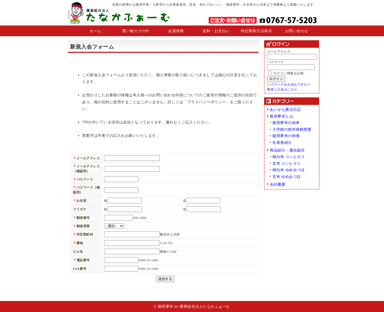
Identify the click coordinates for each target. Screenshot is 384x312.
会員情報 (176, 31)
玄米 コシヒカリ (286, 163)
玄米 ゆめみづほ (286, 176)
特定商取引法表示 (256, 31)
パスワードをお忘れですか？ (289, 84)
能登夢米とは (281, 116)
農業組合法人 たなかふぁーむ (118, 12)
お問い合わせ (296, 31)
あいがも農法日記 (285, 109)
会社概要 (277, 184)
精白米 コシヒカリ (288, 157)
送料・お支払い (216, 31)
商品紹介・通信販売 (287, 150)
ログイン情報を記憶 (286, 73)
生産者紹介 (282, 142)
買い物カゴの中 (135, 31)
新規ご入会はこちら (282, 89)
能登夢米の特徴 (286, 136)
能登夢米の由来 (286, 122)
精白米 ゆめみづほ (288, 170)
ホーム (95, 31)
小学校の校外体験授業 (291, 129)
